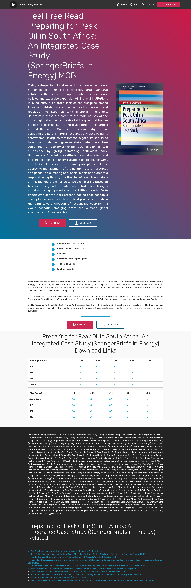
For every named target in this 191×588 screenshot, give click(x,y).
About (134, 5)
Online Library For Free (30, 5)
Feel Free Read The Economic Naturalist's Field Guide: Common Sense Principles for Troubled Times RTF (78, 571)
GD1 (115, 366)
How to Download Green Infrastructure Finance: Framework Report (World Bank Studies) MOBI (73, 557)
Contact (148, 5)
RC (148, 366)
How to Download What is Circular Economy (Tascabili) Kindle (58, 577)
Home (122, 5)
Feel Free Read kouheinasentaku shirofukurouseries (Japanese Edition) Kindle (66, 551)
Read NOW (52, 223)
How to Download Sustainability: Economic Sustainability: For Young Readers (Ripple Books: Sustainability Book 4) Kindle (86, 574)
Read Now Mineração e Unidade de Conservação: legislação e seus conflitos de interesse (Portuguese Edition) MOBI (83, 569)
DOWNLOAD (169, 4)
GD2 (81, 366)
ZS (131, 366)
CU (97, 366)
